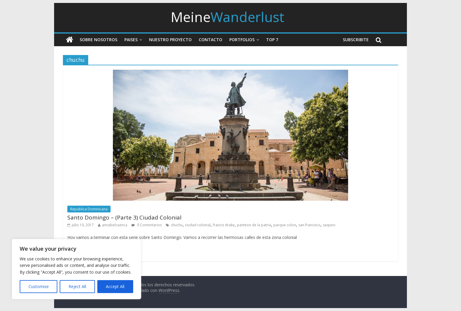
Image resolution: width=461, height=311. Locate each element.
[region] (76, 269)
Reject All (77, 286)
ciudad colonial (198, 224)
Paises (131, 39)
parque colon (284, 224)
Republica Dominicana (89, 209)
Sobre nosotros (98, 39)
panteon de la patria (254, 224)
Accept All (115, 286)
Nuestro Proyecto (170, 39)
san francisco (309, 224)
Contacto (210, 39)
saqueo (329, 224)
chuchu (177, 224)
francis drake (224, 224)
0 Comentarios (146, 224)
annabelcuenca (114, 224)
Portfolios (242, 39)
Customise (39, 286)
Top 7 (272, 39)
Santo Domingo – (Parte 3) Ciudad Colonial (124, 217)
